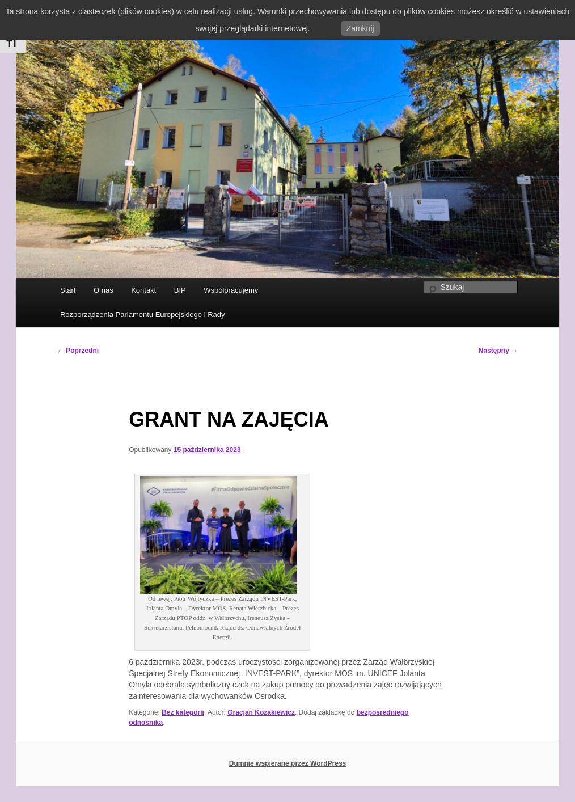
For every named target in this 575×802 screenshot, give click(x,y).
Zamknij (360, 28)
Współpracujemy (231, 290)
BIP (180, 290)
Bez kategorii (183, 712)
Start (67, 290)
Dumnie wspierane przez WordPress (287, 763)
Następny (498, 350)
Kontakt (143, 290)
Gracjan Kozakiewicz (261, 712)
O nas (103, 290)
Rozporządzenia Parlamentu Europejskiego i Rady (142, 314)
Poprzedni (78, 350)
